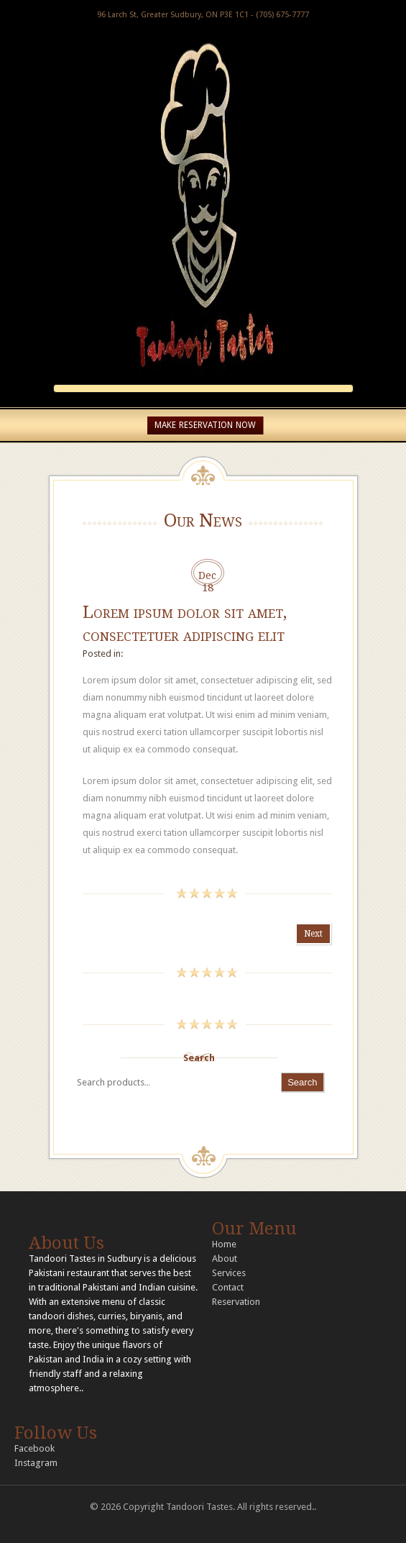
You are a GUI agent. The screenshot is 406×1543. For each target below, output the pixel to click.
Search (199, 1057)
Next (313, 934)
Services (229, 1272)
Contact (228, 1287)
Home (224, 1244)
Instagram (35, 1462)
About (224, 1258)
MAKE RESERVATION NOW (205, 425)
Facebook (34, 1448)
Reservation (236, 1301)
